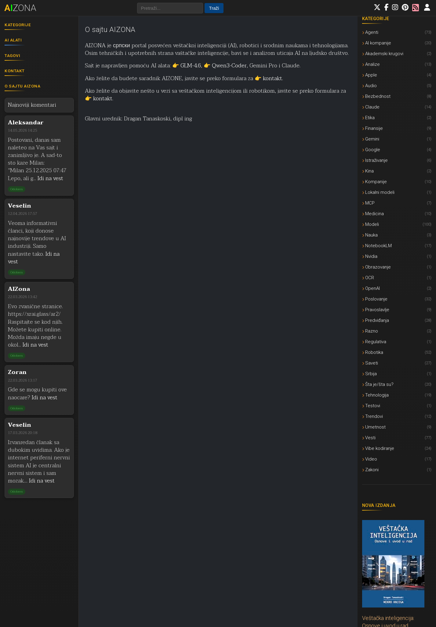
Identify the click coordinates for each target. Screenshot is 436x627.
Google (396, 149)
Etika (396, 117)
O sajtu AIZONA (22, 86)
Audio (396, 85)
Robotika (396, 352)
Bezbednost (396, 96)
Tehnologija (396, 395)
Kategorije (18, 24)
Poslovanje (396, 299)
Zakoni (396, 469)
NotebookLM (396, 245)
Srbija (396, 373)
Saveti (396, 363)
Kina (396, 171)
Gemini (396, 139)
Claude (396, 107)
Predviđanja (396, 320)
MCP (396, 203)
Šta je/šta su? (396, 384)
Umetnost (396, 427)
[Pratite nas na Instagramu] (395, 7)
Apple (396, 75)
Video (396, 459)
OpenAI (396, 288)
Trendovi (396, 416)
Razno (396, 331)
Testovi (396, 405)
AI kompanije (396, 43)
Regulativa (396, 341)
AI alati (13, 39)
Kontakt (15, 70)
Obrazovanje (396, 267)
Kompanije (396, 181)
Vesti (396, 437)
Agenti (396, 32)
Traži (214, 8)
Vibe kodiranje (396, 448)
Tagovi (12, 55)
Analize (396, 64)
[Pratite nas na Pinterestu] (405, 7)
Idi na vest (50, 178)
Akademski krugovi (396, 53)
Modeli (396, 224)
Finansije (396, 128)
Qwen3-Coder (229, 65)
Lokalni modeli (396, 192)
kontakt (272, 78)
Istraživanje (396, 160)
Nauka (396, 235)
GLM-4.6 (190, 65)
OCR (396, 277)
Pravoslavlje (396, 309)
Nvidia (396, 256)
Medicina (396, 213)
